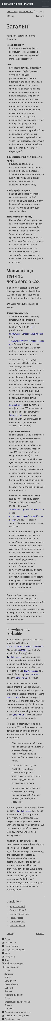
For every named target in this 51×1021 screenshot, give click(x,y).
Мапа (7, 953)
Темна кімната (11, 946)
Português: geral (17, 921)
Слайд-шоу (10, 956)
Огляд (7, 939)
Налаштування (26, 11)
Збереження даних (14, 995)
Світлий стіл (10, 942)
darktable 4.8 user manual (17, 3)
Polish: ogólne (16, 918)
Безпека (8, 991)
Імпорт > (40, 16)
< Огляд (10, 16)
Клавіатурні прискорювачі (17, 1002)
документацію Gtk (20, 734)
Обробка (9, 988)
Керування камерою (14, 949)
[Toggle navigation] (45, 4)
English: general (17, 906)
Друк (7, 960)
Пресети (9, 1005)
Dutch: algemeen (17, 925)
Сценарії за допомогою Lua (18, 1012)
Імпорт (8, 977)
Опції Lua (9, 1008)
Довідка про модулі (14, 963)
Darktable (12, 11)
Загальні (9, 974)
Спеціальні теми (12, 1019)
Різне (7, 998)
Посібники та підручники (17, 1015)
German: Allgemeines (19, 914)
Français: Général (18, 910)
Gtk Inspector (26, 818)
